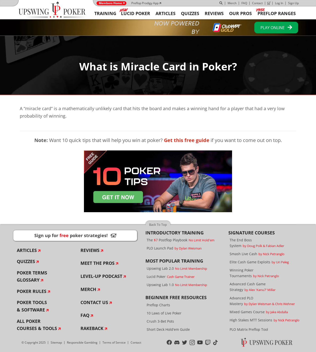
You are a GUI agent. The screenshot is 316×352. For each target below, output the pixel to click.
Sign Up (293, 3)
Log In (279, 3)
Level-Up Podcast (101, 276)
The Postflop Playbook (181, 240)
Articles (27, 250)
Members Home (110, 3)
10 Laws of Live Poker (164, 313)
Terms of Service (114, 342)
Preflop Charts (158, 305)
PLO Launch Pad (174, 248)
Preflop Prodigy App (144, 3)
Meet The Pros (97, 263)
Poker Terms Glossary (32, 276)
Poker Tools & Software (32, 306)
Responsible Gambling (82, 342)
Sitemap (56, 342)
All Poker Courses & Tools (37, 324)
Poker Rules (31, 291)
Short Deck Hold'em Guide (168, 329)
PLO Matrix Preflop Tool (249, 329)
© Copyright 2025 (33, 342)
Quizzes (26, 261)
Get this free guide (186, 140)
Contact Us (94, 302)
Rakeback (91, 328)
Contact (257, 3)
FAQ (244, 3)
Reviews (89, 250)
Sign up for (75, 235)
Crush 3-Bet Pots (160, 321)
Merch (232, 3)
